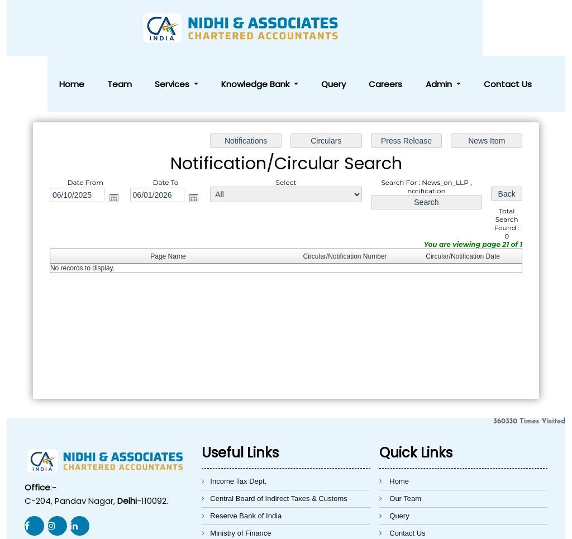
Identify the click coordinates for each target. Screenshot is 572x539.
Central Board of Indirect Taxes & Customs (278, 442)
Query (405, 28)
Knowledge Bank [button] (346, 28)
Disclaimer (406, 494)
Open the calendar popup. (116, 142)
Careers (439, 28)
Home (215, 28)
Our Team (405, 442)
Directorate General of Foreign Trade (269, 494)
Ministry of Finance (240, 477)
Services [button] (281, 28)
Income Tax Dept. (238, 425)
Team (245, 28)
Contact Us (526, 28)
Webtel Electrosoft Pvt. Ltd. (442, 523)
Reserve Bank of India (246, 460)
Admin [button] (475, 28)
